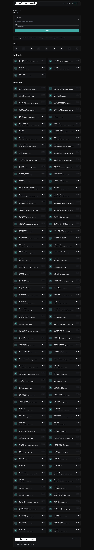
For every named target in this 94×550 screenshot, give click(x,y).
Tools (64, 3)
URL (16, 24)
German (74, 538)
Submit (47, 30)
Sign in (75, 3)
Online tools (15, 10)
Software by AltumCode (29, 544)
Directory (69, 3)
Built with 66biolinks (19, 544)
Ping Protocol (18, 17)
